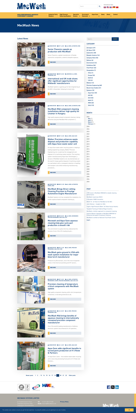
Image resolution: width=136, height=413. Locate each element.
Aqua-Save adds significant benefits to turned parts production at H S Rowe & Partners (64, 350)
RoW (90, 78)
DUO (66, 217)
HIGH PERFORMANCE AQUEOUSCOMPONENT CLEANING (27, 15)
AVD (55, 75)
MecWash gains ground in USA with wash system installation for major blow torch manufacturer (63, 254)
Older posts (72, 375)
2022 (88, 134)
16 (49, 375)
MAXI (90, 100)
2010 (88, 164)
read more (53, 62)
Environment (75, 216)
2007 (88, 171)
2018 (88, 144)
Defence (90, 60)
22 (66, 375)
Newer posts (29, 375)
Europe (49, 185)
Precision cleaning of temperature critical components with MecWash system (63, 286)
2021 (88, 136)
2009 (88, 166)
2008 (88, 169)
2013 (88, 156)
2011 (88, 161)
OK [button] (129, 410)
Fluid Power (91, 68)
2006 (88, 174)
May (89, 118)
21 (63, 375)
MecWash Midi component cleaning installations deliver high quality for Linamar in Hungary (63, 111)
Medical (90, 83)
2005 (88, 176)
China (90, 73)
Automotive (74, 46)
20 (60, 375)
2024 (88, 129)
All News (69, 46)
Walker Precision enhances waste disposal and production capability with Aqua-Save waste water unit (63, 141)
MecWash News (28, 25)
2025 (88, 126)
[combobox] (88, 6)
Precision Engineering (53, 217)
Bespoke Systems (93, 55)
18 (55, 375)
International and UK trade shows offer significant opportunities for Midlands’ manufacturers (63, 81)
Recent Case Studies (94, 88)
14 (44, 375)
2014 (88, 154)
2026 (103, 120)
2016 (88, 149)
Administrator (52, 46)
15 (46, 375)
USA (90, 80)
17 (52, 375)
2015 (88, 151)
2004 (88, 179)
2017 (88, 146)
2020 (88, 139)
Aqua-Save (74, 136)
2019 (88, 141)
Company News (92, 58)
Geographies (91, 70)
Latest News (22, 38)
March (90, 122)
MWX (79, 46)
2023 (88, 131)
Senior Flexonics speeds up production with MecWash (60, 50)
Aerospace (69, 74)
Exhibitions (50, 75)
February (90, 124)
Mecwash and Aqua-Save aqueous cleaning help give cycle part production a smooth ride (63, 223)
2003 (88, 182)
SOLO (91, 105)
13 (41, 375)
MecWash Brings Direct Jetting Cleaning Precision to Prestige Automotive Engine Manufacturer (62, 191)
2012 (88, 159)
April (89, 120)
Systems (90, 90)
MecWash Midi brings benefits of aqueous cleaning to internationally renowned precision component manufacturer (63, 319)
